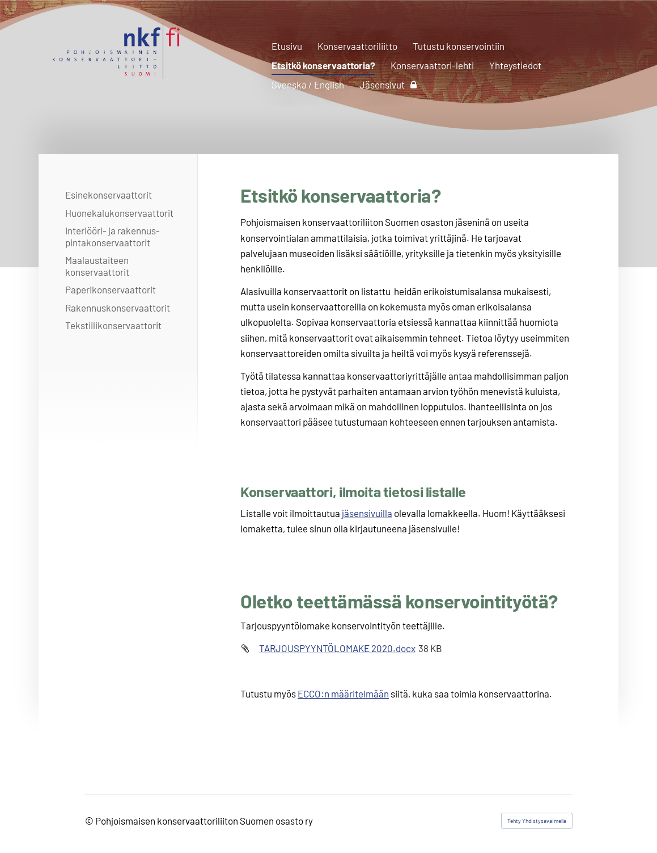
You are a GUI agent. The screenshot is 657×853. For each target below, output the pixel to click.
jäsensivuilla (367, 513)
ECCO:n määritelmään (343, 693)
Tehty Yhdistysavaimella (536, 820)
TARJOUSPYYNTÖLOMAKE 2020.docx (337, 648)
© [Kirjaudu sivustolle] (90, 820)
